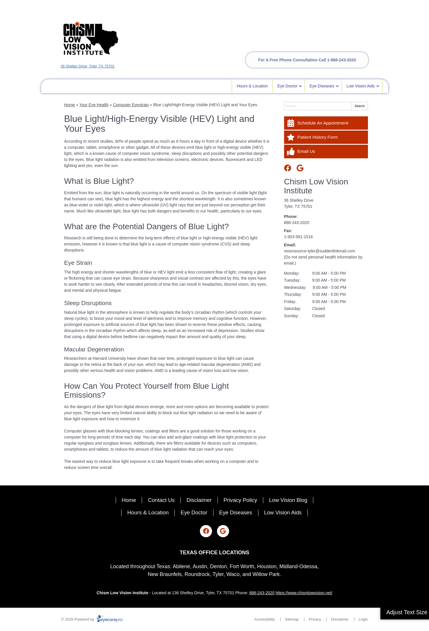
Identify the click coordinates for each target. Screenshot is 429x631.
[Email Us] (326, 151)
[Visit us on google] (300, 168)
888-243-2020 (296, 222)
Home (69, 104)
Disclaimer (199, 500)
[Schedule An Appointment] (326, 123)
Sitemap (292, 619)
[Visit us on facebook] (287, 168)
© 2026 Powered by (92, 619)
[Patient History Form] (326, 137)
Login (363, 619)
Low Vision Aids (361, 86)
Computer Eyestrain (131, 104)
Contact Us (161, 500)
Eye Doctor (287, 86)
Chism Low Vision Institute (316, 186)
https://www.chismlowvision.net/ (304, 592)
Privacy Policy (240, 500)
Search (360, 106)
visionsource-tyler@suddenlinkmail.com (319, 251)
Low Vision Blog (288, 500)
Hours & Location (252, 86)
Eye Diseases (322, 86)
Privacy (315, 619)
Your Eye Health (93, 104)
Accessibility (264, 619)
